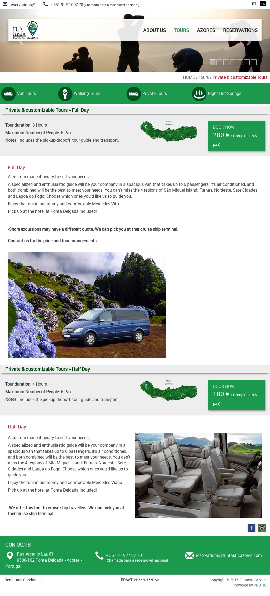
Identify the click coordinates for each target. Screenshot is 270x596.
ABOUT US (154, 30)
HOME (189, 77)
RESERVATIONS (240, 30)
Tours (204, 77)
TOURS (181, 30)
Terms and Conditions (23, 579)
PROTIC (260, 585)
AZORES (206, 30)
